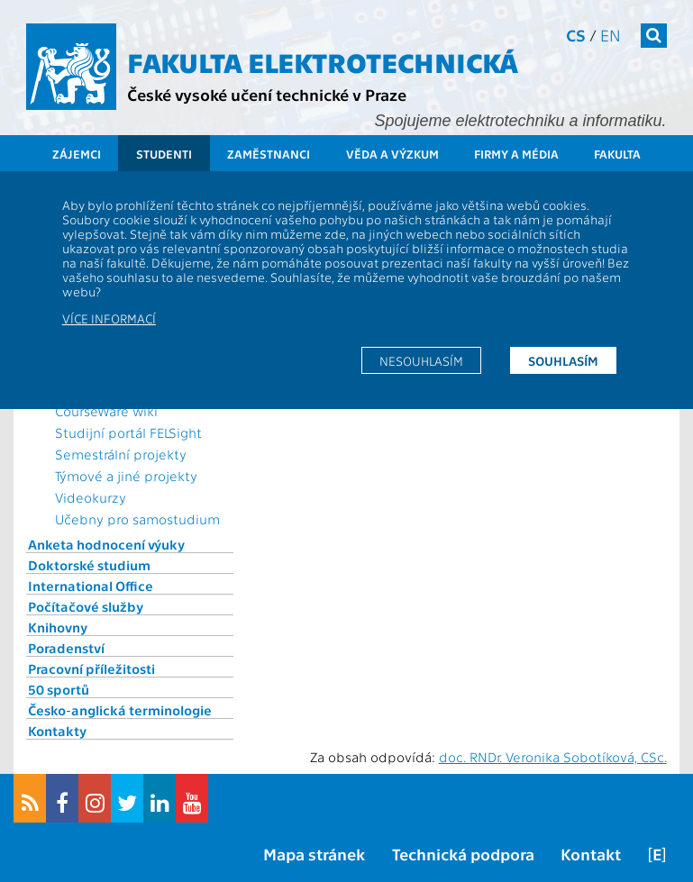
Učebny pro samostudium (137, 519)
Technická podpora (463, 853)
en (610, 34)
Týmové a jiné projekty (126, 476)
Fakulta (617, 153)
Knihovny (57, 627)
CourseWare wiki (106, 411)
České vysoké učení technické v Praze (266, 94)
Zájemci (76, 153)
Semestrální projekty (121, 454)
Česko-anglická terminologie (120, 710)
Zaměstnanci (268, 153)
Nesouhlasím (421, 360)
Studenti (164, 153)
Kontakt (591, 853)
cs (576, 34)
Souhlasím (563, 360)
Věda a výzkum (392, 153)
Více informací (109, 318)
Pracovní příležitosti (91, 668)
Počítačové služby (85, 606)
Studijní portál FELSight (128, 432)
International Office (90, 585)
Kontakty (57, 731)
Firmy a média (516, 153)
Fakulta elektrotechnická (322, 61)
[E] (657, 853)
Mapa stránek (314, 853)
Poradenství (66, 648)
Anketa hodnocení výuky (106, 544)
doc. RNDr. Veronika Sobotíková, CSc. (553, 757)
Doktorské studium (89, 565)
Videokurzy (90, 497)
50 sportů (58, 689)
